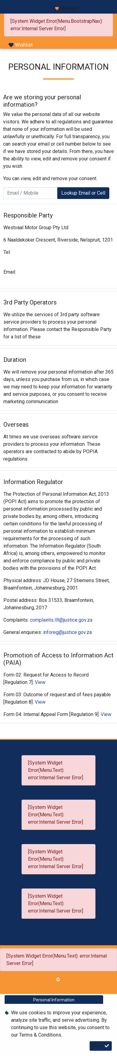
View (40, 682)
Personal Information (54, 999)
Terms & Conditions (40, 1035)
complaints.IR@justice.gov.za (61, 620)
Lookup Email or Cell (83, 193)
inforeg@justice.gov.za (67, 632)
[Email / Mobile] (30, 193)
